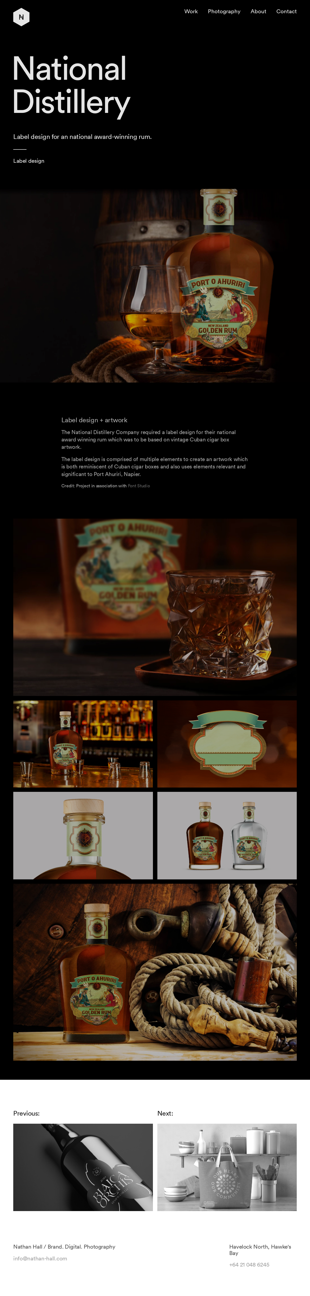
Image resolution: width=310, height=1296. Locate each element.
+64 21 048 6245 (249, 1268)
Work (191, 11)
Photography (224, 11)
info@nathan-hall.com (40, 1261)
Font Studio (139, 489)
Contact (286, 11)
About (258, 11)
